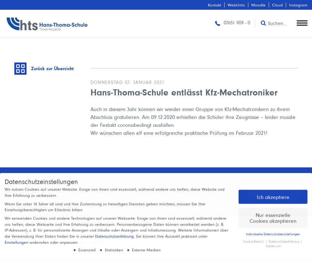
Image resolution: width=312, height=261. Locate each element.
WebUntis (236, 4)
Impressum (273, 249)
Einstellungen (16, 244)
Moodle (258, 4)
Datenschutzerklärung (114, 239)
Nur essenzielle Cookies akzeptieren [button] (273, 220)
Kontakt (214, 4)
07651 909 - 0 (232, 23)
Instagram (298, 4)
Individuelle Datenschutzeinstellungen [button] (273, 236)
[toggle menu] (302, 21)
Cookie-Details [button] (254, 244)
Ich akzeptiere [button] (273, 199)
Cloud (277, 4)
